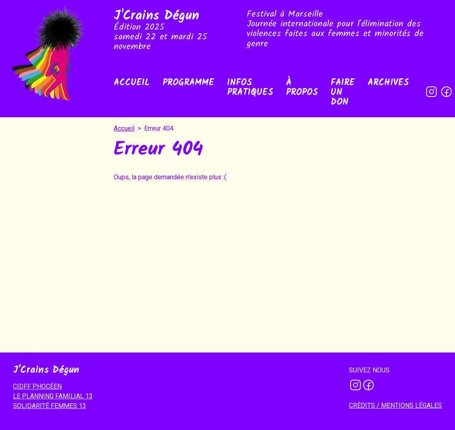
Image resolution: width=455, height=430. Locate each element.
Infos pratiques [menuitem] (250, 88)
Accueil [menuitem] (132, 83)
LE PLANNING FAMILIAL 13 (53, 396)
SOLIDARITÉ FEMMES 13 (49, 406)
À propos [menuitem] (302, 88)
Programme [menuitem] (188, 83)
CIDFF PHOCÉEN (37, 386)
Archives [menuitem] (388, 83)
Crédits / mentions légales (395, 405)
